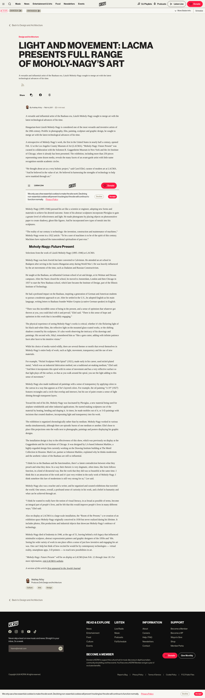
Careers (146, 633)
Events (81, 4)
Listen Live (177, 4)
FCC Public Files (186, 675)
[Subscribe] (60, 649)
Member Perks (177, 646)
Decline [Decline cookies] (185, 694)
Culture (30, 588)
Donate (194, 4)
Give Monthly (187, 655)
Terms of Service (153, 675)
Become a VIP (177, 633)
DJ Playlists (144, 3)
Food (58, 4)
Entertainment (93, 633)
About (145, 628)
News (26, 4)
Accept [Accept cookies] (198, 694)
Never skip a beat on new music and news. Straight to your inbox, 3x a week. (34, 639)
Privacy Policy (136, 675)
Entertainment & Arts (42, 4)
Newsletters (69, 4)
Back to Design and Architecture (26, 25)
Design (49, 588)
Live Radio (119, 628)
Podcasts (159, 3)
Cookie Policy (169, 675)
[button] (15, 10)
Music (18, 4)
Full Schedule (120, 641)
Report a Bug (122, 675)
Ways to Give (176, 637)
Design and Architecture (29, 37)
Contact (146, 646)
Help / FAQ (147, 637)
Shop (173, 641)
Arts (39, 588)
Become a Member (179, 628)
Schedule (199, 11)
